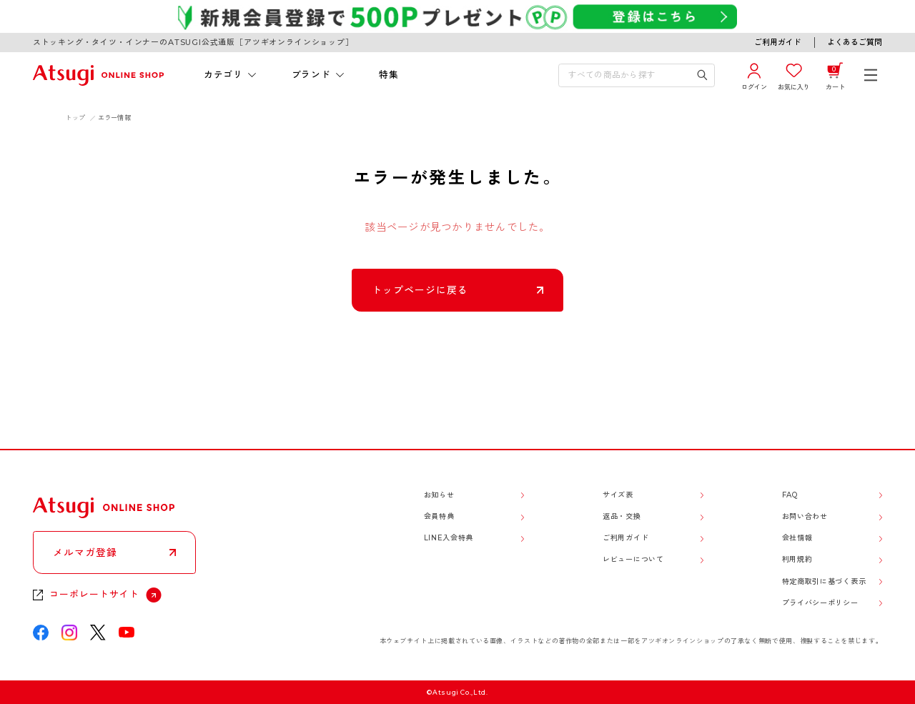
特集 (388, 74)
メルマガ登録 (85, 552)
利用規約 (797, 559)
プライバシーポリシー (820, 603)
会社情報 (797, 537)
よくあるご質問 (854, 42)
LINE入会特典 (449, 537)
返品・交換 (622, 516)
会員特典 (439, 516)
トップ (75, 117)
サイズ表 (618, 495)
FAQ (790, 495)
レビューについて (633, 559)
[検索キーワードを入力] (627, 75)
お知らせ (439, 495)
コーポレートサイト (94, 594)
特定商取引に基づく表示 (824, 581)
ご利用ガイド (777, 42)
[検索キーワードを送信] (702, 75)
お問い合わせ (805, 516)
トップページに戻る (420, 290)
